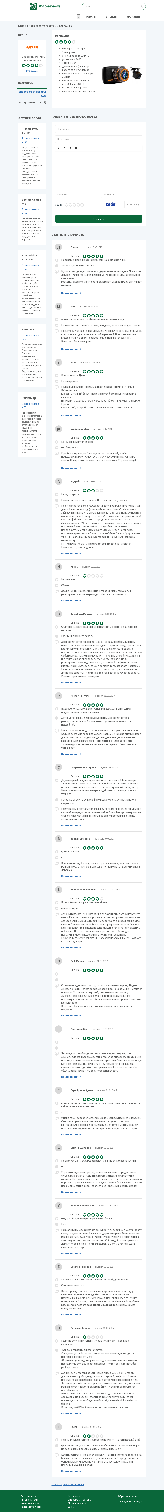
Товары (91, 16)
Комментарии (69, 293)
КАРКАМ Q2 (32, 424)
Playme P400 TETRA (32, 156)
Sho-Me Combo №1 (32, 219)
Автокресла (74, 1496)
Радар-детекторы (32, 102)
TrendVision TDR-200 (32, 284)
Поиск (141, 6)
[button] (58, 148)
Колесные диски (30, 1503)
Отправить (99, 219)
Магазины (134, 16)
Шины (71, 1506)
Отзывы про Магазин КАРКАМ (68, 1484)
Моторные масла (77, 1503)
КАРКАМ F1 (32, 355)
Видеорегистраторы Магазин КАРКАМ (32, 58)
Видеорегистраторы (32, 94)
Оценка (59, 204)
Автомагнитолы (29, 1499)
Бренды (111, 16)
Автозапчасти (28, 1496)
